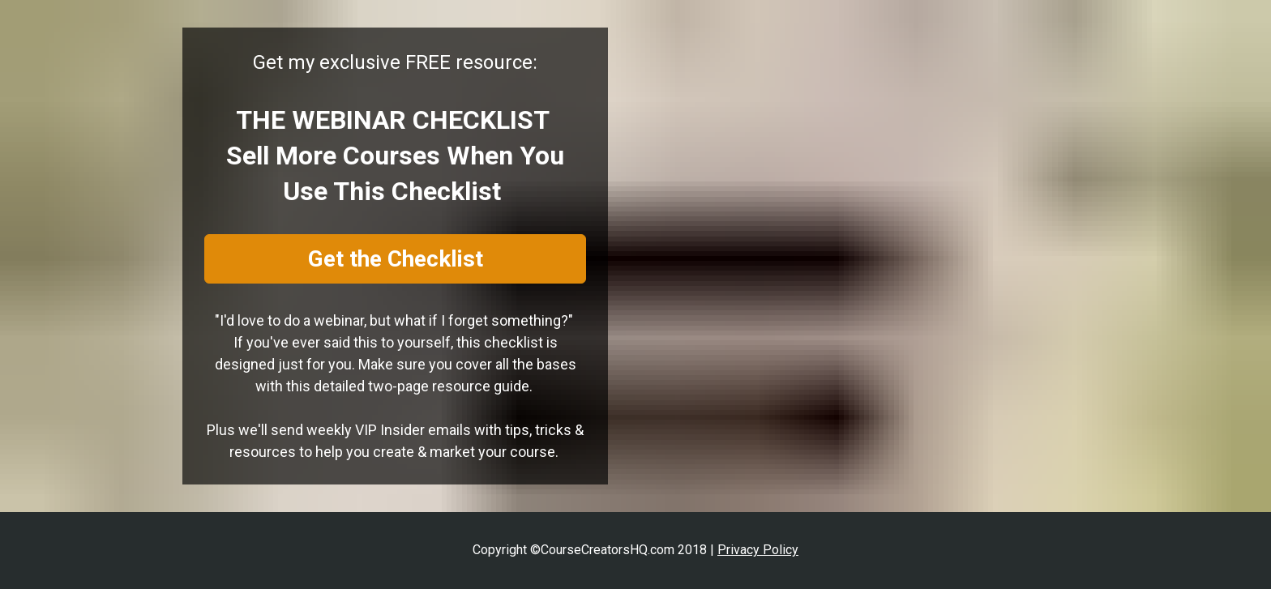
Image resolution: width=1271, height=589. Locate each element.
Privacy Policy (757, 549)
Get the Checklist (395, 258)
